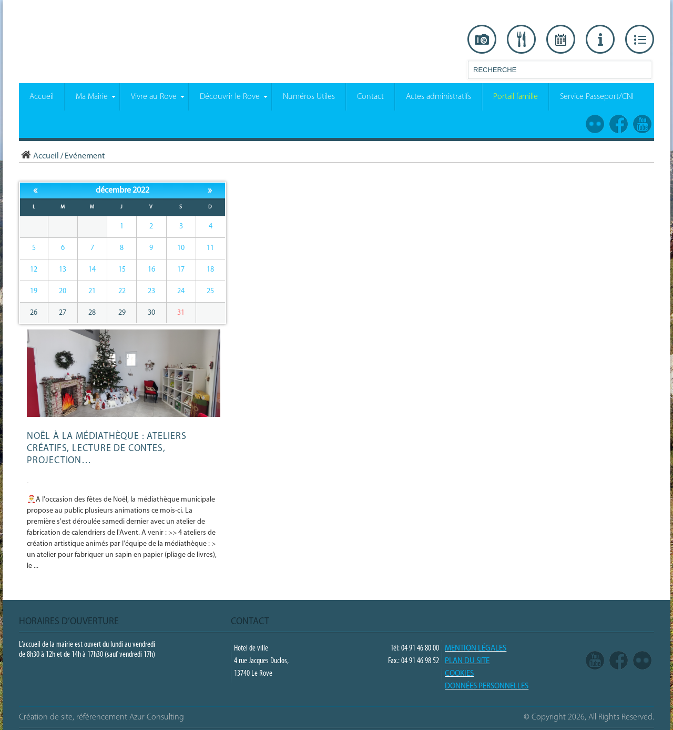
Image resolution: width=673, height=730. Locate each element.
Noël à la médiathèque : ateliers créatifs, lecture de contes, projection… (107, 449)
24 (181, 291)
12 (33, 270)
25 (210, 291)
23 (151, 291)
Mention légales (475, 649)
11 (210, 248)
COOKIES (459, 674)
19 (33, 291)
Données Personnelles (486, 687)
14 (92, 270)
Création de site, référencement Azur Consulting (101, 717)
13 (62, 270)
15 (122, 270)
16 (151, 270)
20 (62, 291)
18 (210, 270)
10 (181, 248)
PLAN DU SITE (467, 661)
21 (92, 291)
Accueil (39, 156)
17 (181, 270)
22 (122, 291)
